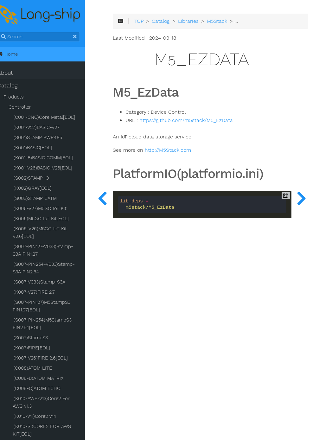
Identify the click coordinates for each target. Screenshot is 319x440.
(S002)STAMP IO (39, 179)
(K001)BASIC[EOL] (40, 148)
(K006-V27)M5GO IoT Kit (47, 209)
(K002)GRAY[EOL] (40, 189)
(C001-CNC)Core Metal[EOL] (52, 118)
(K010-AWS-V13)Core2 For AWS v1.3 (54, 403)
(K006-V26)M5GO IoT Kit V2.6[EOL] (47, 233)
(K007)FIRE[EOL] (39, 348)
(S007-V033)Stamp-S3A (47, 282)
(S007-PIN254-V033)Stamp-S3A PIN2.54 (51, 268)
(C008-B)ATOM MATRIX (46, 379)
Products (21, 97)
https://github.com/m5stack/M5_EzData (199, 121)
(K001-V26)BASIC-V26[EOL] (50, 168)
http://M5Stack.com (180, 152)
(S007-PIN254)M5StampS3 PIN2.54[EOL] (49, 324)
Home (15, 55)
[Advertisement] (207, 355)
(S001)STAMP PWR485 (45, 138)
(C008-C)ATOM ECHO (44, 389)
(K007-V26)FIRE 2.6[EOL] (48, 358)
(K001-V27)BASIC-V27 (44, 128)
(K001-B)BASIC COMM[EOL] (50, 158)
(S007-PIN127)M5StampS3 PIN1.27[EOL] (49, 306)
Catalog (15, 86)
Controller (27, 108)
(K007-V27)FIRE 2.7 (41, 293)
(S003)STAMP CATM (42, 199)
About (13, 73)
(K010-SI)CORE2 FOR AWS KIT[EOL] (49, 430)
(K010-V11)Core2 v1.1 (42, 417)
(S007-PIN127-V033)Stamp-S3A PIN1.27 (54, 251)
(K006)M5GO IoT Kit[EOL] (48, 219)
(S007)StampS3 (38, 338)
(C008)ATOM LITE (40, 369)
